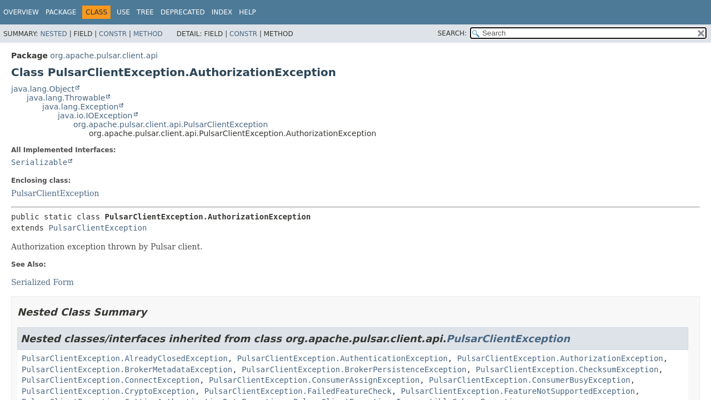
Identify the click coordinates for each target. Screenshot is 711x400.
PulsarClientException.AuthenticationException (342, 358)
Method (148, 34)
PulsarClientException (55, 193)
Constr (113, 34)
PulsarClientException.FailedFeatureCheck (298, 391)
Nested (53, 34)
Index (222, 12)
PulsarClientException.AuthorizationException (560, 358)
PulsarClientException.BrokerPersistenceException (354, 369)
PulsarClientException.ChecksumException (567, 369)
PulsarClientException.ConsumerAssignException (314, 380)
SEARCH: (452, 33)
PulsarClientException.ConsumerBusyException (529, 380)
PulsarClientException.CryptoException (108, 391)
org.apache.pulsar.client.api (104, 55)
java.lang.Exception (80, 106)
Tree (145, 12)
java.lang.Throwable (66, 97)
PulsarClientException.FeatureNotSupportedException (518, 391)
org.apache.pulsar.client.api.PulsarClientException (170, 124)
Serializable (39, 162)
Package (61, 12)
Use (123, 12)
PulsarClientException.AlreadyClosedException (125, 358)
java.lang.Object (42, 88)
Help (247, 12)
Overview (21, 12)
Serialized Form (42, 282)
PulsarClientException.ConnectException (110, 380)
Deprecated (183, 12)
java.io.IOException (95, 115)
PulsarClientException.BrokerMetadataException (127, 369)
